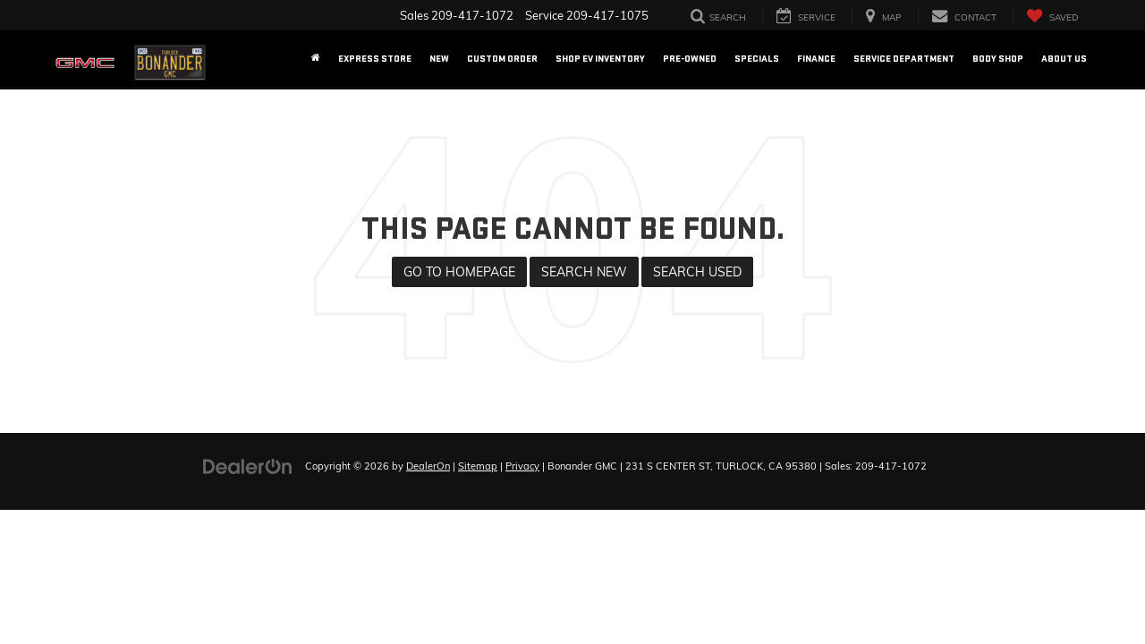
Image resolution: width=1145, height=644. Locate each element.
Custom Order (502, 58)
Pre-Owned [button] (690, 58)
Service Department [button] (903, 58)
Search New (584, 272)
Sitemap (477, 466)
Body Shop (997, 58)
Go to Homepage (459, 272)
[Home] (315, 59)
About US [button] (1064, 58)
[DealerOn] (247, 465)
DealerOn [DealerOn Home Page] (428, 466)
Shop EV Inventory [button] (600, 58)
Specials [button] (756, 58)
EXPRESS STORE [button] (374, 58)
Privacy (522, 466)
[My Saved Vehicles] (1052, 16)
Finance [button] (816, 58)
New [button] (439, 58)
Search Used (697, 272)
